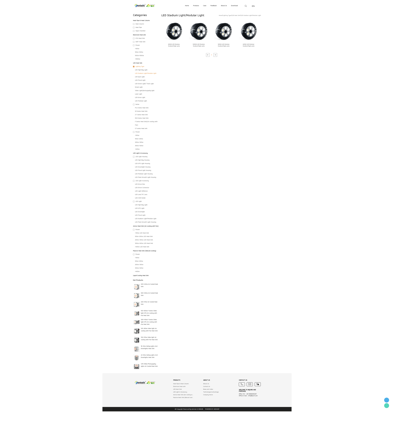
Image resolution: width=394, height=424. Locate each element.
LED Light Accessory (142, 181)
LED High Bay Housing (142, 160)
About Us (206, 384)
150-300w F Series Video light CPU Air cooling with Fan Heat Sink (149, 313)
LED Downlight (140, 212)
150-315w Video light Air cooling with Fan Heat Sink (149, 339)
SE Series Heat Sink (141, 111)
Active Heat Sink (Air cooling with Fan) (145, 226)
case (204, 5)
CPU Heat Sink (140, 38)
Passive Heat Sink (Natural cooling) (144, 251)
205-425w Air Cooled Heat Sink (149, 285)
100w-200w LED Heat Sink (144, 236)
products (196, 5)
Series (137, 104)
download (234, 5)
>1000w (137, 59)
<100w (137, 49)
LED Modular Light (141, 101)
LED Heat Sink (137, 63)
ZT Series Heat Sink (141, 115)
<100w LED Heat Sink (142, 233)
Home (220, 15)
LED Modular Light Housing (144, 174)
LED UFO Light (139, 208)
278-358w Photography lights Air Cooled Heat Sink (149, 365)
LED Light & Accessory (140, 153)
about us (224, 5)
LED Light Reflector (141, 191)
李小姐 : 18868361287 (386, 400)
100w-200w (139, 139)
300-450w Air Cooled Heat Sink (149, 294)
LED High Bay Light (141, 70)
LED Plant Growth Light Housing (145, 177)
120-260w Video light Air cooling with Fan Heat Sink (149, 330)
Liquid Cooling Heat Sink (141, 275)
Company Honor (208, 395)
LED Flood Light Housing (143, 170)
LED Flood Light (140, 80)
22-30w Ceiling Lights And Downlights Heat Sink (149, 356)
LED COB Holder (140, 198)
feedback (213, 5)
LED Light (138, 201)
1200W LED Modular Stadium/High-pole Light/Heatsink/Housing (199, 46)
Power (137, 45)
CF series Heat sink (141, 128)
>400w (137, 149)
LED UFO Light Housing (142, 163)
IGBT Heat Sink (140, 42)
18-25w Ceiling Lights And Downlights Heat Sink (149, 347)
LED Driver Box (140, 184)
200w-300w (139, 142)
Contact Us (206, 386)
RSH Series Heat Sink (142, 118)
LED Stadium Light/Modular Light (145, 73)
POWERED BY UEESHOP (212, 409)
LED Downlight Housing (142, 167)
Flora (386, 405)
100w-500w (139, 52)
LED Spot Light (140, 77)
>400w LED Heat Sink (142, 247)
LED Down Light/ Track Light (144, 84)
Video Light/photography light (144, 90)
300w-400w (139, 146)
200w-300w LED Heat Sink (144, 240)
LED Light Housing (141, 156)
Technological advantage (211, 392)
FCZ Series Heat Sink (142, 108)
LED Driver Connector (142, 187)
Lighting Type (139, 66)
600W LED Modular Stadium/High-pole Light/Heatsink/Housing (174, 46)
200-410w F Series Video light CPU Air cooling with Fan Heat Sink (149, 322)
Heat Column (139, 24)
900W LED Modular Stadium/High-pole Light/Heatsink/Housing (224, 46)
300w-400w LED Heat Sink (144, 243)
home (187, 5)
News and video (208, 389)
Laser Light (138, 94)
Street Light (139, 87)
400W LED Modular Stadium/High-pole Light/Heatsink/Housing (248, 46)
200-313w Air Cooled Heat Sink (149, 303)
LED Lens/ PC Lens (141, 194)
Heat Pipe (138, 27)
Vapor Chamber (140, 31)
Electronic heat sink (139, 35)
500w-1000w (139, 55)
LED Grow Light (140, 97)
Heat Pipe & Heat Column (141, 20)
